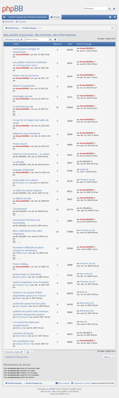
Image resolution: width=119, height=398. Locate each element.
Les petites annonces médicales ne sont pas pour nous (30, 64)
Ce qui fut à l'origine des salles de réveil (31, 121)
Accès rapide (5, 17)
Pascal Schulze (21, 317)
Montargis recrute (22, 96)
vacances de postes (23, 333)
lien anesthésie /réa (23, 341)
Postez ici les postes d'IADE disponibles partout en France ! (29, 294)
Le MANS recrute (22, 198)
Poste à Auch (20, 143)
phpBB (51, 389)
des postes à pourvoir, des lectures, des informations (40, 35)
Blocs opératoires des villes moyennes (27, 232)
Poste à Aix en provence (26, 75)
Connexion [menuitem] (115, 17)
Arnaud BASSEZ (22, 54)
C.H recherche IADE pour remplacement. (26, 324)
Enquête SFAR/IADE (23, 169)
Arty (49, 392)
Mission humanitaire (24, 85)
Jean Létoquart (21, 306)
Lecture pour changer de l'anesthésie (26, 50)
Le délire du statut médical (27, 190)
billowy (18, 298)
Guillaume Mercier (23, 344)
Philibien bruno (21, 253)
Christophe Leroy (22, 183)
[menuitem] (110, 17)
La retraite (18, 161)
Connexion (22, 22)
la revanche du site (23, 106)
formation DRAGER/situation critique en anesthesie (28, 249)
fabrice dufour (21, 277)
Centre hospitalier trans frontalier (31, 282)
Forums (56, 17)
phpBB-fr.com (64, 394)
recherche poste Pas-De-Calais (29, 303)
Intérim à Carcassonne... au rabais (31, 153)
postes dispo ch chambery (27, 274)
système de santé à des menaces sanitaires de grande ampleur (30, 313)
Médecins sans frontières (26, 133)
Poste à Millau (20, 263)
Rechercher (9, 22)
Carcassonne (20, 208)
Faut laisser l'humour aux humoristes (26, 221)
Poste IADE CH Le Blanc (25, 180)
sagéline (83, 169)
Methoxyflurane (85, 303)
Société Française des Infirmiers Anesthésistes (27, 17)
